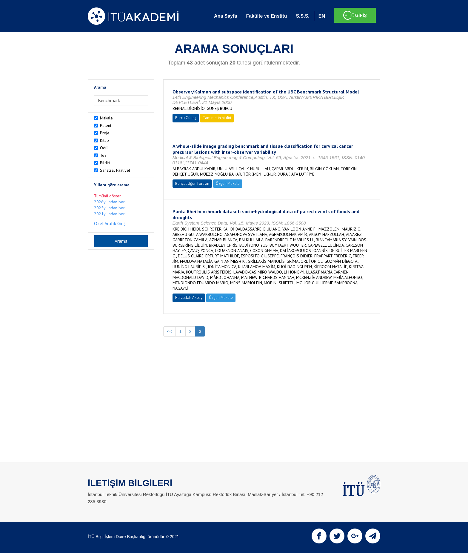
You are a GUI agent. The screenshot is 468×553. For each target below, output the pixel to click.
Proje (105, 133)
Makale (106, 118)
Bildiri (105, 162)
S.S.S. (302, 16)
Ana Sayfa (225, 16)
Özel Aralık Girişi (110, 223)
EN (321, 16)
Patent (105, 125)
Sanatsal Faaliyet (115, 170)
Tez (103, 155)
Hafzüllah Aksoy (188, 297)
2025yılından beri (110, 208)
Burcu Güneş (185, 117)
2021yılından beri (110, 213)
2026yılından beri (110, 202)
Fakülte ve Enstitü (266, 16)
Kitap (104, 140)
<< (169, 331)
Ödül (104, 147)
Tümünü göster (107, 196)
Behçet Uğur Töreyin (192, 183)
